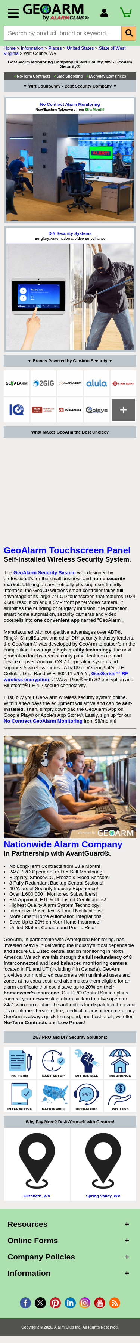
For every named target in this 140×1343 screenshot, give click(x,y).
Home (10, 48)
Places (55, 48)
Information (32, 48)
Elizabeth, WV (37, 1196)
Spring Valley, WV (103, 1196)
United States (80, 48)
